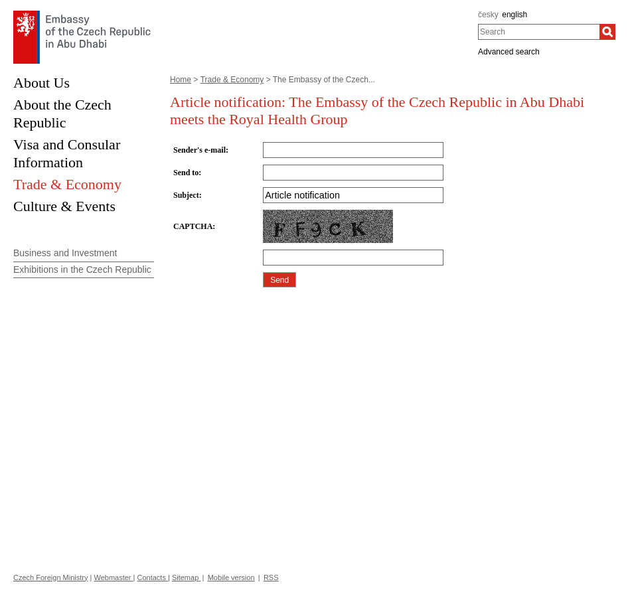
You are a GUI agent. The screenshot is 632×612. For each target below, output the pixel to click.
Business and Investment (65, 253)
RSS (271, 577)
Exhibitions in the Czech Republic (82, 269)
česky (488, 14)
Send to (185, 172)
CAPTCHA (192, 226)
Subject (186, 195)
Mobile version (231, 577)
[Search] (607, 32)
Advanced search (509, 52)
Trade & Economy (232, 79)
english (514, 14)
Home (180, 79)
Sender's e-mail (199, 150)
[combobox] (538, 32)
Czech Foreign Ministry (50, 577)
